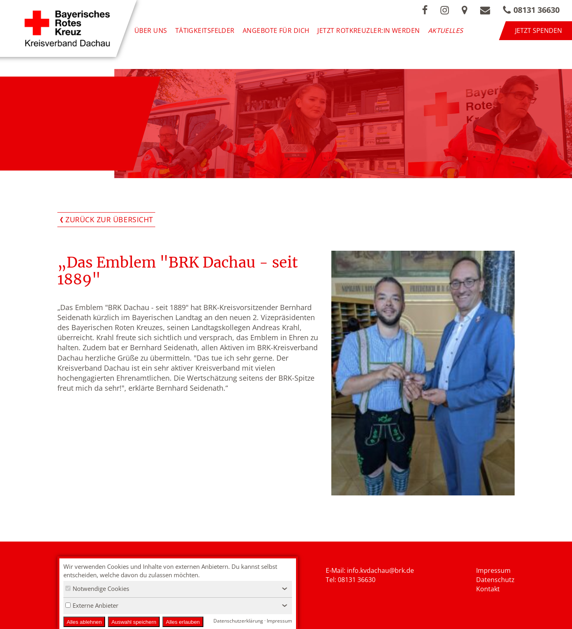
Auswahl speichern (134, 622)
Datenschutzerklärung (238, 620)
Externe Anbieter (91, 605)
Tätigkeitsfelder (205, 30)
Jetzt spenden (538, 30)
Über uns (150, 30)
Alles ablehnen (84, 622)
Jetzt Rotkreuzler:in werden (368, 30)
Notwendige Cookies (97, 588)
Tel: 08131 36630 (350, 579)
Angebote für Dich (276, 30)
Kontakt (488, 588)
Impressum (493, 570)
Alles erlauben (183, 622)
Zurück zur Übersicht (109, 219)
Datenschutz (495, 579)
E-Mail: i (337, 570)
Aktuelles (445, 30)
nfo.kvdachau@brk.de (381, 570)
